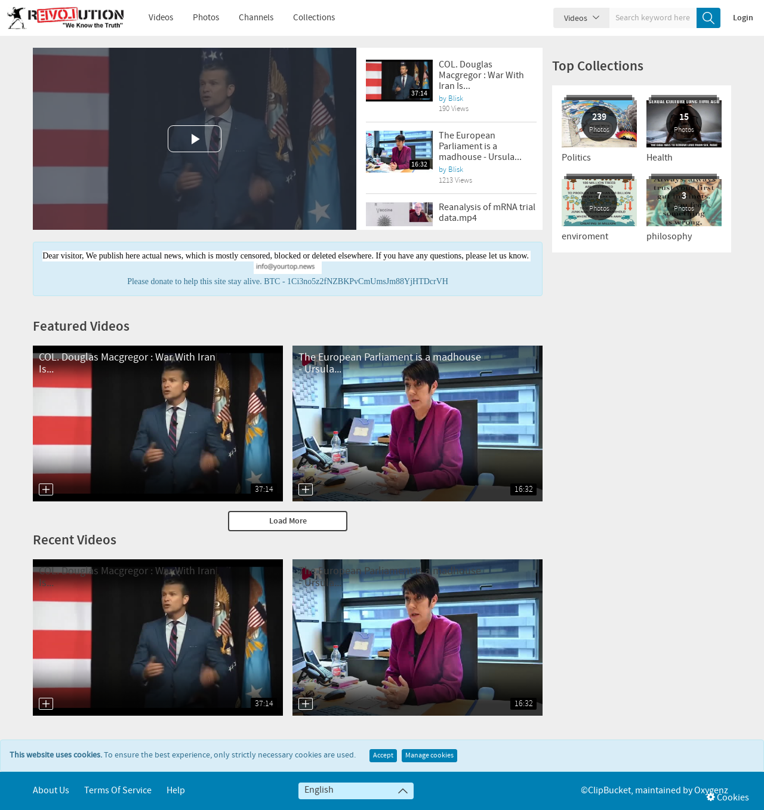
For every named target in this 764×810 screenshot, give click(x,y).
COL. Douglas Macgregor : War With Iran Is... (481, 75)
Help (176, 790)
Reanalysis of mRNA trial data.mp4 (487, 212)
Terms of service (118, 790)
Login (743, 18)
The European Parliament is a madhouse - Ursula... (480, 147)
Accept (383, 755)
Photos (197, 18)
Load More (288, 521)
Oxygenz (711, 790)
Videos (152, 18)
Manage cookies (429, 755)
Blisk (455, 98)
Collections (305, 18)
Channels (247, 18)
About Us (51, 790)
